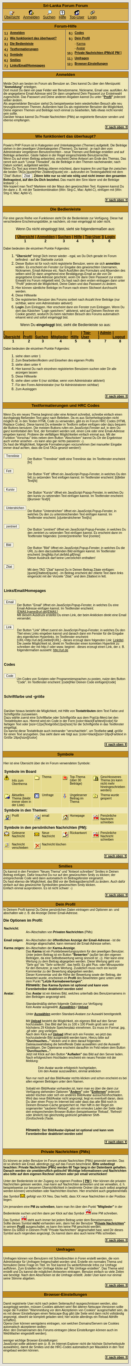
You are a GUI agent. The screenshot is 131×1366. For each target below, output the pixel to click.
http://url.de (60, 650)
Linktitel (118, 640)
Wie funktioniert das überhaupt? (33, 38)
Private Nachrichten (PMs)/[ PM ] (98, 52)
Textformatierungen (24, 49)
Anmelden (31, 15)
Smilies (15, 60)
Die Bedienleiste (21, 43)
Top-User (77, 15)
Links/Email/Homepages (27, 65)
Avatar (80, 48)
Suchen (49, 15)
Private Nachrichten (109, 1223)
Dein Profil (82, 38)
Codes (79, 32)
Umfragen (82, 58)
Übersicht (12, 15)
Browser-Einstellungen (91, 63)
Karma (81, 43)
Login (92, 15)
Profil (108, 97)
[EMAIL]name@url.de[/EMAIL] (37, 611)
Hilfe (62, 15)
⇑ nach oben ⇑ (116, 127)
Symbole (16, 54)
